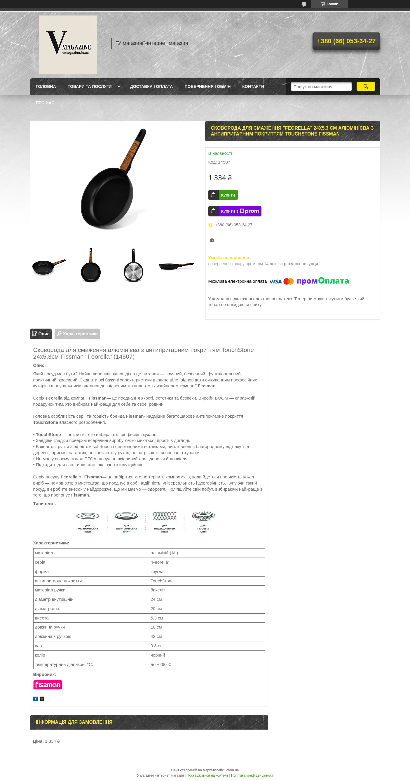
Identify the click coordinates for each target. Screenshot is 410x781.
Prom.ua (232, 770)
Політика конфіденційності (252, 775)
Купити (228, 194)
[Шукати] (366, 86)
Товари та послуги (90, 86)
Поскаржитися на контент (207, 775)
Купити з (240, 211)
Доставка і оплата (151, 86)
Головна (46, 86)
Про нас (45, 102)
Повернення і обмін (207, 86)
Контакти (253, 86)
